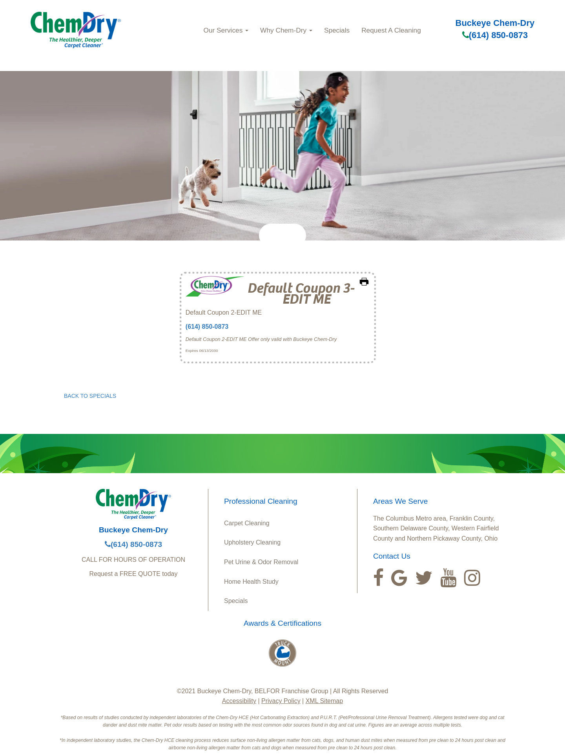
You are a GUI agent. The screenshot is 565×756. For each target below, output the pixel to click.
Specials (337, 30)
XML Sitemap (324, 701)
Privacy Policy (281, 701)
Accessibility (239, 701)
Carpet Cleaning (247, 523)
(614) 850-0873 (495, 35)
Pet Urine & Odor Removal (261, 562)
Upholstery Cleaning (252, 542)
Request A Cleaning (391, 30)
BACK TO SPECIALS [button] (90, 396)
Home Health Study (251, 581)
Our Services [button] (226, 30)
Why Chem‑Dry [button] (286, 30)
